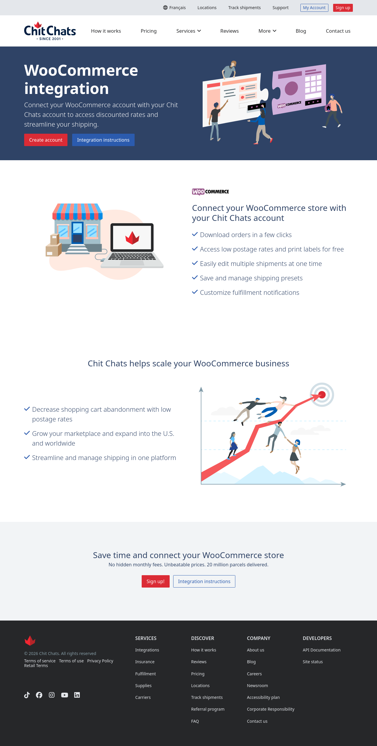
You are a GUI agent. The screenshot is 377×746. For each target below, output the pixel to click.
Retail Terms (36, 665)
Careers (254, 673)
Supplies (143, 685)
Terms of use (71, 661)
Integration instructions (103, 140)
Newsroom (257, 685)
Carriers (143, 697)
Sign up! (156, 581)
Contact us (338, 30)
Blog (301, 30)
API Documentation (321, 650)
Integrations (147, 650)
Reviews (229, 30)
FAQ (195, 721)
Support (280, 7)
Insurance (144, 661)
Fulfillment (145, 673)
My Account (314, 7)
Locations (207, 7)
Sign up (343, 7)
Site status (313, 661)
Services (188, 30)
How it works (106, 30)
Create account (45, 140)
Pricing (149, 30)
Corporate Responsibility (271, 709)
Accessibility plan (263, 697)
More (268, 30)
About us (255, 650)
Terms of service (40, 661)
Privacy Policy (100, 661)
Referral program (207, 709)
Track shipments (244, 7)
